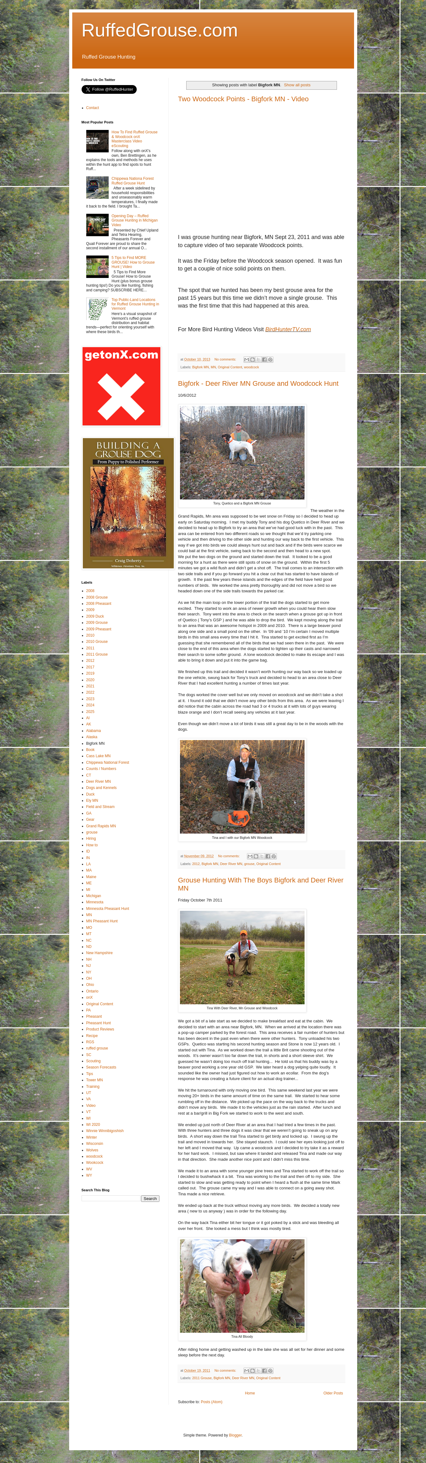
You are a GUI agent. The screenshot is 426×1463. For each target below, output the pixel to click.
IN (88, 858)
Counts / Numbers (101, 769)
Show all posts (297, 85)
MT (89, 934)
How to (92, 845)
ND (89, 946)
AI (88, 718)
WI (88, 1118)
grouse (249, 864)
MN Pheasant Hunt (102, 921)
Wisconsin (94, 1143)
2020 (90, 680)
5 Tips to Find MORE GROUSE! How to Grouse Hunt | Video (133, 262)
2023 (90, 699)
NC (89, 940)
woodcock (251, 367)
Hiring (91, 838)
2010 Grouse (97, 641)
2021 (90, 686)
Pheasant (94, 1016)
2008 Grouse (97, 597)
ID (88, 851)
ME (89, 883)
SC (89, 1055)
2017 (90, 667)
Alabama (93, 731)
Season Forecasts (101, 1067)
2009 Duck (95, 616)
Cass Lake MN (98, 756)
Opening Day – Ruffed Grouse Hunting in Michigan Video (134, 220)
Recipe (92, 1036)
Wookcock (94, 1162)
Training (93, 1086)
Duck (90, 794)
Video (91, 1105)
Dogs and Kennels (101, 788)
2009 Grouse (97, 622)
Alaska (91, 737)
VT (88, 1112)
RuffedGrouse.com (160, 30)
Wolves (92, 1150)
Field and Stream (100, 807)
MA (89, 870)
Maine (91, 877)
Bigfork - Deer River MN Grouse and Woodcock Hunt (258, 383)
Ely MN (92, 800)
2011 (90, 648)
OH (89, 978)
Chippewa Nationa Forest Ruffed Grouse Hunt (132, 180)
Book (90, 750)
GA (89, 813)
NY (89, 972)
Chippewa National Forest (107, 762)
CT (88, 775)
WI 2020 (93, 1124)
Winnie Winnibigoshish (105, 1131)
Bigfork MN (200, 367)
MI (88, 889)
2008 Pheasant (98, 603)
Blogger (235, 1435)
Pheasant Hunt (98, 1023)
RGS (90, 1042)
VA (88, 1099)
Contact (92, 108)
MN (213, 367)
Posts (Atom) (211, 1402)
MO (89, 927)
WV (89, 1169)
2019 (90, 673)
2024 (90, 705)
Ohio (90, 985)
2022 (90, 692)
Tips (89, 1074)
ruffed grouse (97, 1048)
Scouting (93, 1061)
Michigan (93, 896)
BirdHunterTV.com (288, 329)
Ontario (92, 991)
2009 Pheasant (98, 629)
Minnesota (94, 902)
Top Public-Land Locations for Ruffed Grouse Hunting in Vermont (135, 304)
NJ (88, 965)
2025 (90, 712)
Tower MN (94, 1080)
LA (88, 864)
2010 (90, 635)
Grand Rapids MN (101, 826)
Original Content (230, 367)
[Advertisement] (128, 1250)
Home (250, 1393)
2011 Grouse (201, 1378)
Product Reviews (100, 1029)
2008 (90, 591)
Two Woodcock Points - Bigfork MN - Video (243, 99)
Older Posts (333, 1393)
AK (88, 724)
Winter (91, 1137)
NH (89, 959)
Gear (90, 819)
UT (88, 1093)
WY (89, 1175)
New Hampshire (99, 953)
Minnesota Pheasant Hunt (107, 908)
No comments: (226, 359)
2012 (196, 864)
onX (89, 997)
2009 (90, 610)
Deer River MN (231, 864)
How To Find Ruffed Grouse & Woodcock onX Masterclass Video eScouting (134, 139)
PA (88, 1010)
